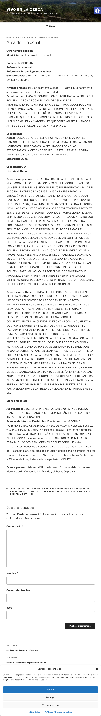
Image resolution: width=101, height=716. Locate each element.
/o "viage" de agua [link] (20, 489)
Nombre (12, 573)
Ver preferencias (50, 705)
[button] (96, 669)
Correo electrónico (19, 590)
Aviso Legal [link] (68, 712)
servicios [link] (28, 494)
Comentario (14, 526)
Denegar (50, 697)
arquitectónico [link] (59, 489)
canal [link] (13, 491)
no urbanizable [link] (53, 491)
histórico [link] (37, 491)
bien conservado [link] (80, 489)
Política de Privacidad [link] (53, 712)
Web (9, 607)
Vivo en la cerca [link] (24, 10)
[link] (97, 10)
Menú (50, 26)
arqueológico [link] (40, 489)
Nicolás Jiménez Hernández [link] (45, 38)
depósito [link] (24, 491)
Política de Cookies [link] (35, 712)
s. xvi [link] (66, 491)
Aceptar (51, 689)
